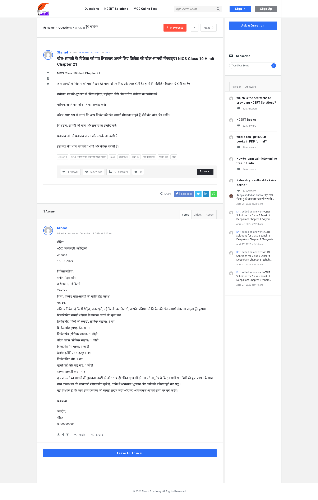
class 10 (63, 156)
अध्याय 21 (123, 156)
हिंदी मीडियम (91, 26)
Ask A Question (252, 25)
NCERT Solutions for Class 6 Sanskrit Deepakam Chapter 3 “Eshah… (254, 255)
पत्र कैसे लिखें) (149, 156)
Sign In (240, 8)
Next (208, 27)
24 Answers (246, 169)
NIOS (107, 52)
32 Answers (246, 125)
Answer (205, 171)
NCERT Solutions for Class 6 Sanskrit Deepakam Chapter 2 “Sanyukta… (255, 235)
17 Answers (246, 191)
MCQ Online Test (145, 8)
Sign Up (266, 8)
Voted (185, 214)
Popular (236, 86)
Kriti (238, 211)
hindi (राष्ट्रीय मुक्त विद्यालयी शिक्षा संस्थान (88, 156)
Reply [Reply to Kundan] (79, 434)
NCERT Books (246, 119)
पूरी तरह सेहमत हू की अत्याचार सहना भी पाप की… (255, 197)
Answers (250, 86)
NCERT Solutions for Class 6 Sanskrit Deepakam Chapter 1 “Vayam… (254, 215)
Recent (210, 214)
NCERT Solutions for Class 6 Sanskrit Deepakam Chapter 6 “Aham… (254, 276)
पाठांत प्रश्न (163, 156)
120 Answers (247, 108)
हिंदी (174, 156)
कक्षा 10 (135, 156)
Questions (92, 8)
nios (112, 156)
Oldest (198, 214)
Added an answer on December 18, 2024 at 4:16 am (84, 233)
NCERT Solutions (116, 8)
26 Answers (246, 147)
